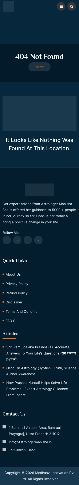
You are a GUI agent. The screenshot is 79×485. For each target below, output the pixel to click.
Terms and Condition (22, 311)
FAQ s (10, 321)
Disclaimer (14, 302)
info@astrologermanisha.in (30, 442)
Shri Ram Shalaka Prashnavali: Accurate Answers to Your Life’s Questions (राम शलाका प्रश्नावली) (41, 353)
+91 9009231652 (22, 450)
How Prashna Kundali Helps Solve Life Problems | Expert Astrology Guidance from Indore (37, 389)
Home (39, 67)
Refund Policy (17, 293)
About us (13, 274)
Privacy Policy (17, 284)
